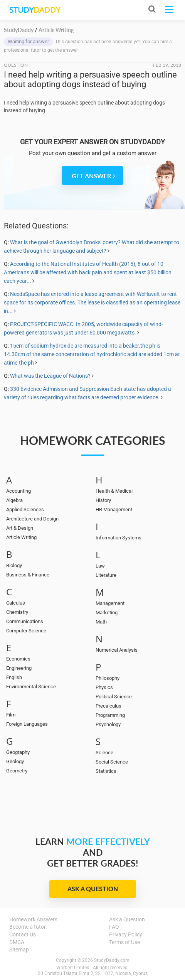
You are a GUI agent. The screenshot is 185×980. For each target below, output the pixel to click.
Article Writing (21, 537)
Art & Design (19, 528)
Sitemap (19, 949)
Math (101, 622)
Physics (104, 687)
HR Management (114, 509)
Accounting (18, 491)
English (14, 677)
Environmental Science (31, 686)
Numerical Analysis (117, 650)
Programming (110, 715)
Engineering (19, 668)
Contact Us (22, 934)
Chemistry (17, 612)
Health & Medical (114, 491)
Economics (18, 659)
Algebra (14, 500)
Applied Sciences (25, 509)
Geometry (16, 771)
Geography (18, 752)
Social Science (112, 762)
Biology (14, 565)
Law (100, 566)
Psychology (108, 724)
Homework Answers (33, 919)
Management (110, 603)
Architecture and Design (32, 519)
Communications (24, 621)
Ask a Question (92, 888)
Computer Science (26, 631)
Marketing (107, 612)
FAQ (114, 927)
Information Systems (118, 538)
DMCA (16, 942)
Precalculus (108, 706)
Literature (106, 575)
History (103, 500)
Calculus (15, 603)
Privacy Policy (125, 934)
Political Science (114, 697)
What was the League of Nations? (50, 376)
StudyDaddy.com (112, 960)
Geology (15, 761)
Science (104, 752)
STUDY (34, 10)
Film (10, 715)
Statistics (106, 771)
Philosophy (107, 678)
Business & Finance (27, 575)
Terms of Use (124, 942)
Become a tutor (27, 927)
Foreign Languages (27, 724)
